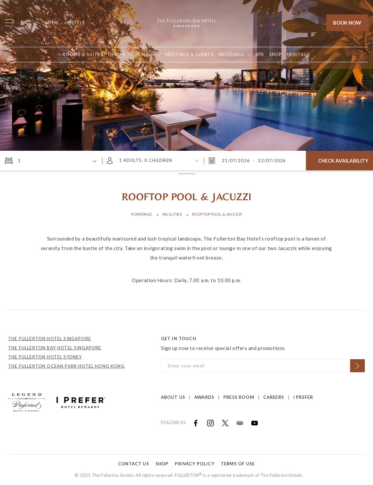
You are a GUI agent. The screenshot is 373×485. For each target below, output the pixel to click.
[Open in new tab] (275, 54)
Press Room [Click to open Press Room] (238, 397)
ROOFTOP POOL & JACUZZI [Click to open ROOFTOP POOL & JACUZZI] (217, 214)
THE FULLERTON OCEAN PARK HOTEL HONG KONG (66, 366)
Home (51, 22)
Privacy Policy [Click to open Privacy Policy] (194, 463)
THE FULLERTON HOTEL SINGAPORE (49, 338)
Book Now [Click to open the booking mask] (347, 23)
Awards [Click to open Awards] (204, 397)
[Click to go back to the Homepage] (186, 22)
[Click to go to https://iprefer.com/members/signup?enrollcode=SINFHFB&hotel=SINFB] (81, 402)
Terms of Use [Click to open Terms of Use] (238, 463)
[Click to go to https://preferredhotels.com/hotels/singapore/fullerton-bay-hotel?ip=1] (26, 402)
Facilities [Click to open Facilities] (172, 214)
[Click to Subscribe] (357, 365)
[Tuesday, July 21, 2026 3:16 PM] (236, 160)
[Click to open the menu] (9, 22)
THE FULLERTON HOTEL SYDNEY (45, 356)
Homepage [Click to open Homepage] (141, 214)
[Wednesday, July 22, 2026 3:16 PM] (271, 160)
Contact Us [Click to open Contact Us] (133, 463)
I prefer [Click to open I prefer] (303, 397)
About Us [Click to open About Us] (173, 397)
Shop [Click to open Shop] (162, 463)
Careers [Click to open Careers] (273, 397)
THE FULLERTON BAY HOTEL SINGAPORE (54, 347)
